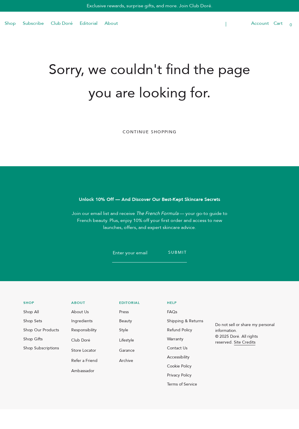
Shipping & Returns (185, 341)
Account (260, 23)
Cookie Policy (179, 386)
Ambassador (82, 390)
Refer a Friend (84, 380)
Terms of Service (182, 404)
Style (123, 350)
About (111, 23)
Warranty (175, 359)
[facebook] (232, 361)
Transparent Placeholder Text (204, 23)
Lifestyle (126, 360)
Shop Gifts (33, 359)
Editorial (89, 23)
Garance (127, 370)
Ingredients (82, 341)
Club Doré (62, 23)
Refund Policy (179, 350)
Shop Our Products (41, 350)
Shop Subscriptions (41, 368)
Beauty (125, 341)
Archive (126, 380)
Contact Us (177, 368)
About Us (80, 332)
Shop (10, 23)
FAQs (172, 332)
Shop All (31, 332)
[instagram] (218, 361)
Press (124, 332)
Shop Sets (32, 341)
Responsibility (84, 350)
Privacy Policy (179, 395)
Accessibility (178, 377)
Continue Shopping (150, 132)
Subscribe (33, 23)
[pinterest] (246, 361)
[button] (242, 23)
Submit (177, 272)
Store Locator (83, 370)
